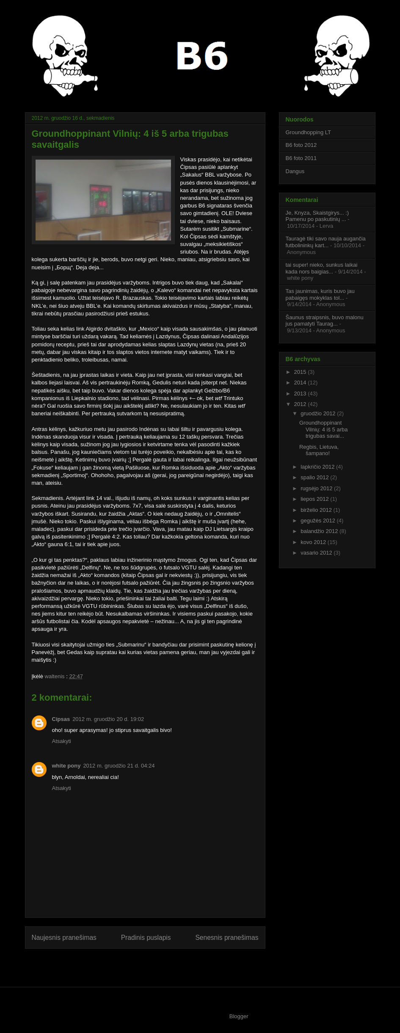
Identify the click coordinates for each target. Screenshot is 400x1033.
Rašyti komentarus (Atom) (161, 964)
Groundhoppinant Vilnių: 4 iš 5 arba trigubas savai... (323, 429)
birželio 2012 (317, 510)
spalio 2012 (315, 477)
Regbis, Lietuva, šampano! (319, 450)
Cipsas (61, 719)
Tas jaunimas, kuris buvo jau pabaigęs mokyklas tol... (320, 294)
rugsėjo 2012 (317, 488)
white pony (66, 765)
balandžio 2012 (320, 531)
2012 (301, 404)
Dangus (295, 171)
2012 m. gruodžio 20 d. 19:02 (108, 719)
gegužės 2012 (319, 520)
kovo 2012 (314, 542)
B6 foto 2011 (301, 158)
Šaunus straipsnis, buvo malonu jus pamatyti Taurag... (325, 320)
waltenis (55, 676)
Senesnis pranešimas (226, 937)
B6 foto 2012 (301, 145)
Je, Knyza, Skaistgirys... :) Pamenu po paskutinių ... (317, 216)
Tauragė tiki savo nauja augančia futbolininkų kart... (326, 242)
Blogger (238, 1016)
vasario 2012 (317, 553)
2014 (301, 382)
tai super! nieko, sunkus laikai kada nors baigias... (322, 268)
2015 (301, 372)
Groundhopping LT (308, 132)
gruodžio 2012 (319, 413)
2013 (301, 393)
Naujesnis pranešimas (64, 937)
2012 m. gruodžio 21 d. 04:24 (118, 765)
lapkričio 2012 (318, 467)
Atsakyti (62, 741)
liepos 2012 (315, 499)
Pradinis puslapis (146, 937)
